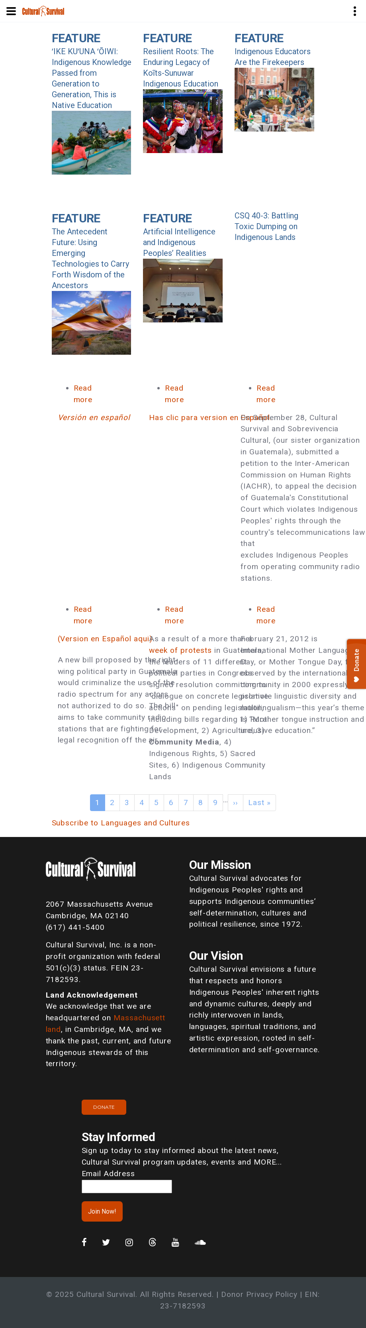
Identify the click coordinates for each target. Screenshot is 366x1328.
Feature (76, 38)
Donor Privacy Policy (259, 1294)
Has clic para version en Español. (210, 417)
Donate (104, 1107)
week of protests (180, 650)
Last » (259, 802)
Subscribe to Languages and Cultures (121, 822)
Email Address (108, 1173)
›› (236, 802)
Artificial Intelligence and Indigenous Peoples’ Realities (179, 242)
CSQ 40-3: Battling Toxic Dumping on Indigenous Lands (266, 226)
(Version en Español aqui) (105, 638)
